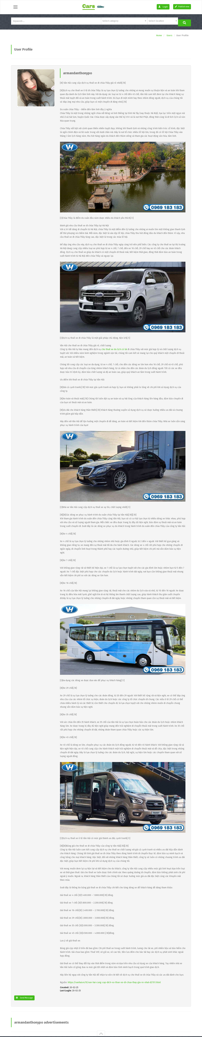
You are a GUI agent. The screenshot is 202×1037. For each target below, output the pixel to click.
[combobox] (124, 21)
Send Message (25, 996)
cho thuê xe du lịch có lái (114, 347)
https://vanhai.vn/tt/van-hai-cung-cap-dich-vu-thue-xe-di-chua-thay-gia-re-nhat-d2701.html (114, 980)
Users (169, 33)
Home (159, 33)
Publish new (182, 6)
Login (163, 7)
